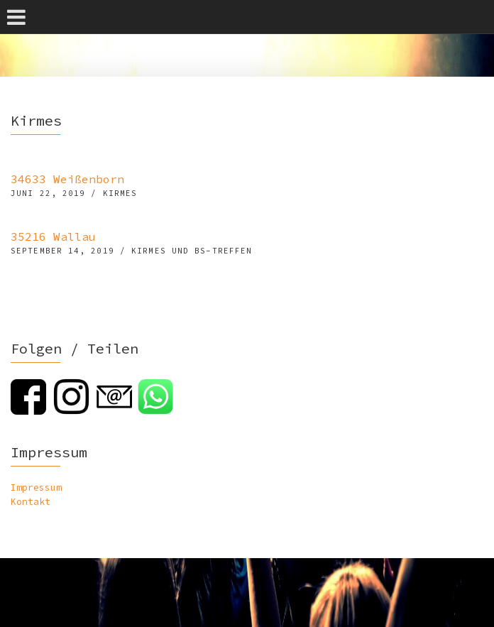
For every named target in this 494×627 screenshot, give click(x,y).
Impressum (36, 487)
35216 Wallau (53, 236)
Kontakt (30, 502)
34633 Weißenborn (67, 179)
